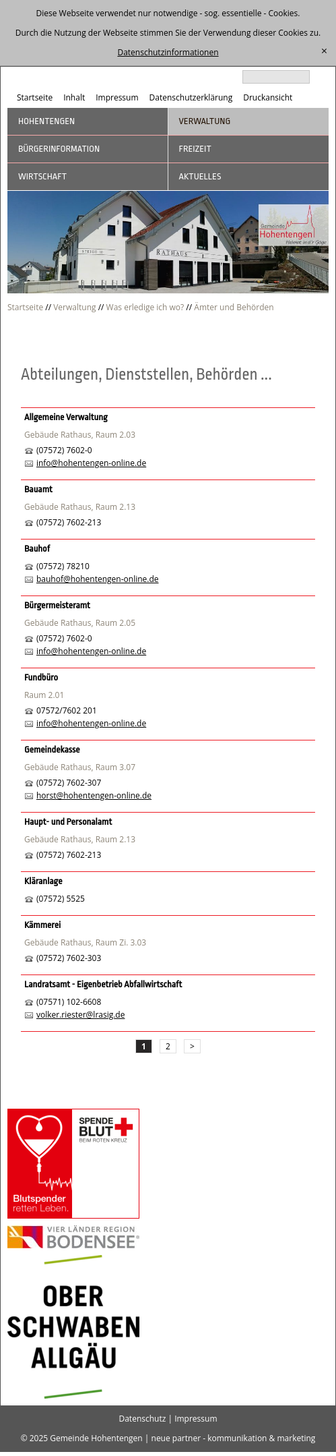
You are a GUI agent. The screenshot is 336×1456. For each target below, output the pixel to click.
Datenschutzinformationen (167, 52)
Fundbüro (41, 677)
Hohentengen (46, 121)
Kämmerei (42, 925)
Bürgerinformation (59, 149)
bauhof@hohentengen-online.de (97, 579)
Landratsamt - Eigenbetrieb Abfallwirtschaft (103, 984)
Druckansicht (267, 97)
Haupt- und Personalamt (68, 822)
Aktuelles (200, 176)
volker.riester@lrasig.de (80, 1014)
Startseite (35, 97)
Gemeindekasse (52, 750)
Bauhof (37, 549)
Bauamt (38, 489)
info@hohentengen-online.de (91, 463)
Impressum (117, 97)
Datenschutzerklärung (191, 97)
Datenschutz (142, 1418)
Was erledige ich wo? (145, 307)
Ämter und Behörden (233, 307)
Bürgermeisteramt (57, 605)
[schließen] (324, 51)
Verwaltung (205, 121)
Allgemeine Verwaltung (66, 417)
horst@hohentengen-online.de (94, 795)
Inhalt (74, 97)
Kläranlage (43, 881)
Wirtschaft (42, 176)
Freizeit (195, 149)
